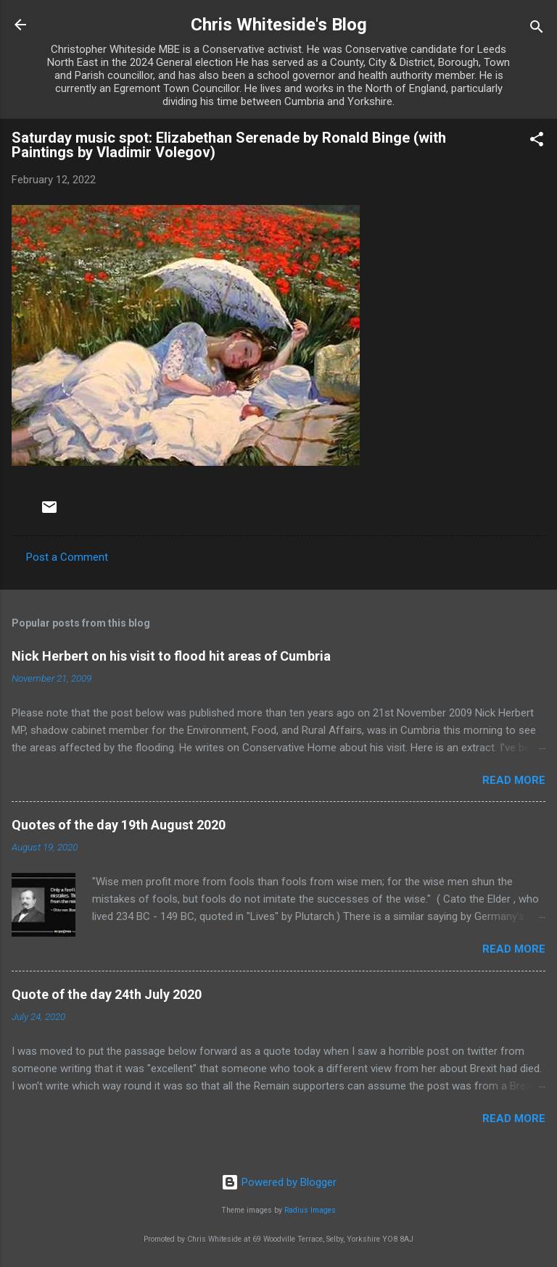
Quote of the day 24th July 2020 (107, 994)
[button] (536, 141)
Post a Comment (67, 557)
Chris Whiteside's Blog (279, 24)
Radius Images (310, 1210)
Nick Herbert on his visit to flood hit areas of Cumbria (171, 656)
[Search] (536, 29)
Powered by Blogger (279, 1182)
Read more (513, 780)
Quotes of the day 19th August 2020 (119, 824)
